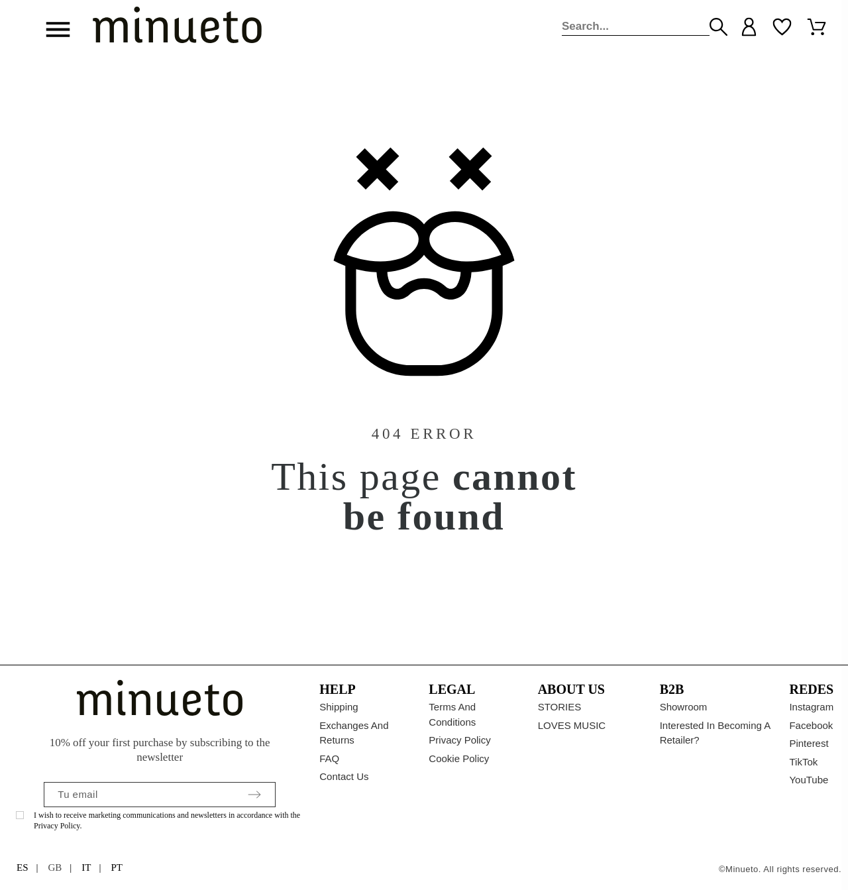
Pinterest (808, 743)
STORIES (560, 706)
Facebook (811, 725)
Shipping (338, 706)
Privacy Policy (459, 740)
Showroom (684, 706)
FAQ (329, 758)
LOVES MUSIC (572, 725)
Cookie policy (459, 758)
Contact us (343, 776)
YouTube (808, 779)
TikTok (803, 761)
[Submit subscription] (254, 795)
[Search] (636, 27)
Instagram (811, 706)
